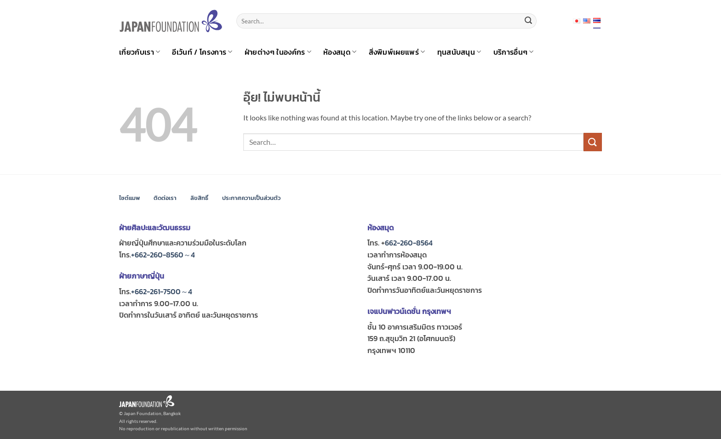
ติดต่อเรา (165, 198)
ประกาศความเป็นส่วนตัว (251, 198)
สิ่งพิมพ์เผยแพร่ (397, 51)
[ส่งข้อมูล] (528, 21)
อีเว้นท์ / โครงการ (202, 51)
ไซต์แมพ (129, 198)
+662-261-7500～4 (161, 291)
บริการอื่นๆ (513, 51)
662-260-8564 (409, 242)
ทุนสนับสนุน (459, 51)
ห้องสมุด (339, 51)
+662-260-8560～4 (163, 254)
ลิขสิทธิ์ (199, 198)
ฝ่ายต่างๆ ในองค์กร (278, 51)
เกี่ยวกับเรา (139, 51)
